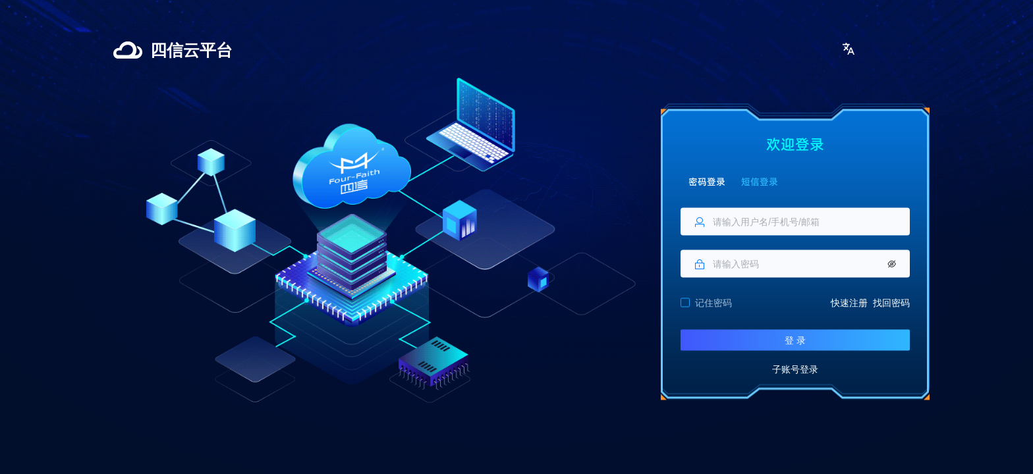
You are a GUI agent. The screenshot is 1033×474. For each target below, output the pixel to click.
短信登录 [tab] (759, 181)
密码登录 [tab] (706, 181)
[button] (848, 49)
